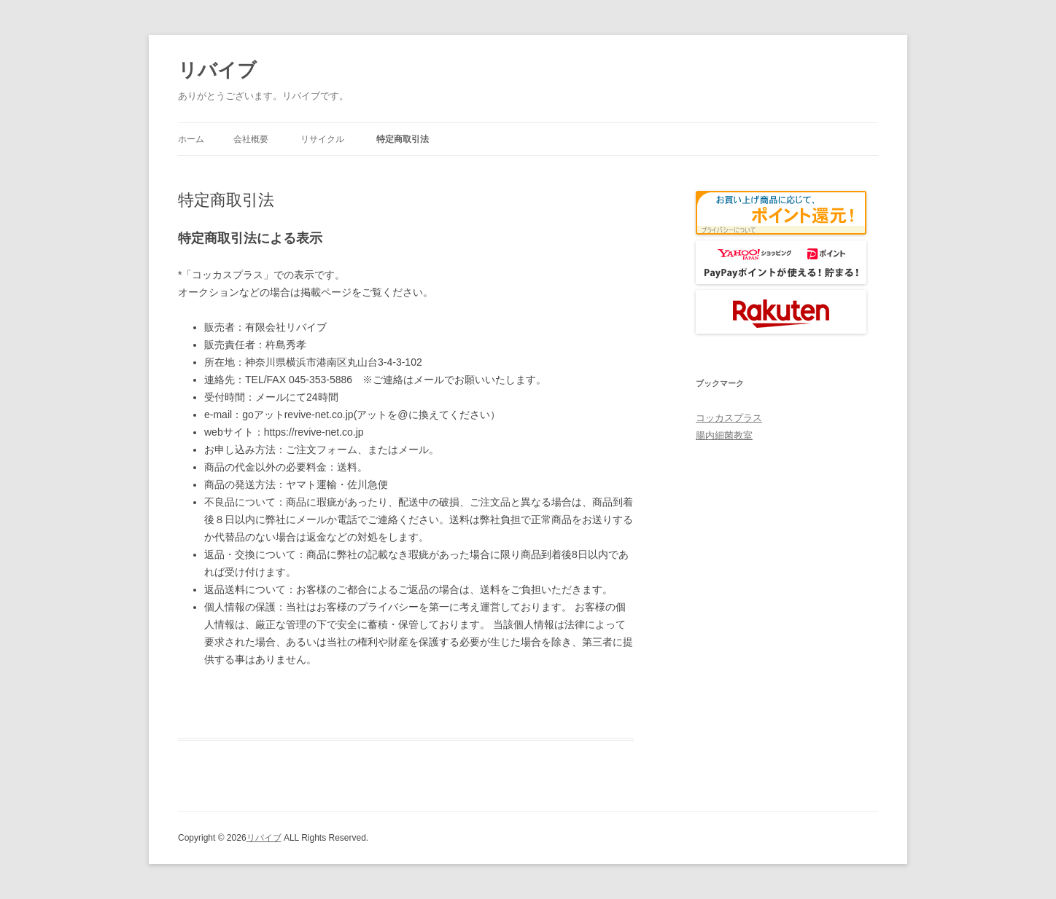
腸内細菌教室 (724, 435)
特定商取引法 (402, 139)
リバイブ (217, 70)
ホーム (191, 139)
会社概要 (250, 139)
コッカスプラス (729, 417)
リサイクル (322, 139)
